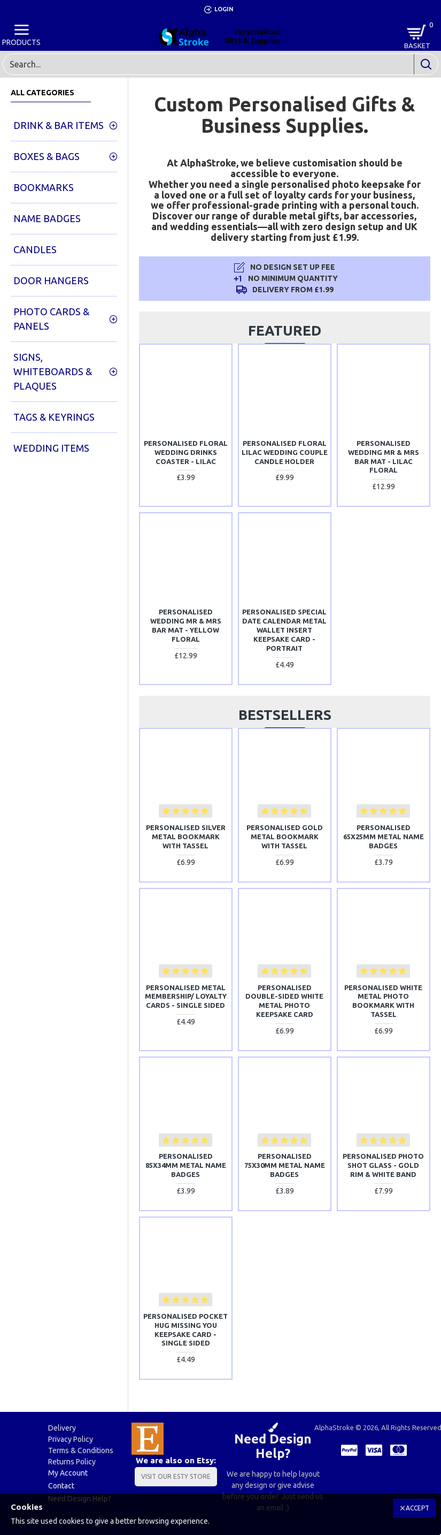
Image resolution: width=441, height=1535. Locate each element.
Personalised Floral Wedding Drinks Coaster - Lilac (186, 452)
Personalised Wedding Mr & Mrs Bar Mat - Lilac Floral (383, 456)
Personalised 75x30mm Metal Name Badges (284, 1165)
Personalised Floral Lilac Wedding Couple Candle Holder (285, 452)
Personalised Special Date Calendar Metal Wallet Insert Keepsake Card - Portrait (284, 630)
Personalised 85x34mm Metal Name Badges (185, 1165)
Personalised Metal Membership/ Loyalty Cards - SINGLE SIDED (186, 996)
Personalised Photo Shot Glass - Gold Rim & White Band (383, 1165)
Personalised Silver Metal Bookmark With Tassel (186, 836)
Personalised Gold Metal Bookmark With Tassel (284, 836)
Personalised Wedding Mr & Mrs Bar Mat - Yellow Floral (185, 625)
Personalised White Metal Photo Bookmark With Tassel (383, 1001)
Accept (417, 1507)
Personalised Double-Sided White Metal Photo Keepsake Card (284, 1001)
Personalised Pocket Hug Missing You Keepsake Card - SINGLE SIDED (185, 1329)
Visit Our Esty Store (176, 1476)
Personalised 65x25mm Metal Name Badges (383, 836)
